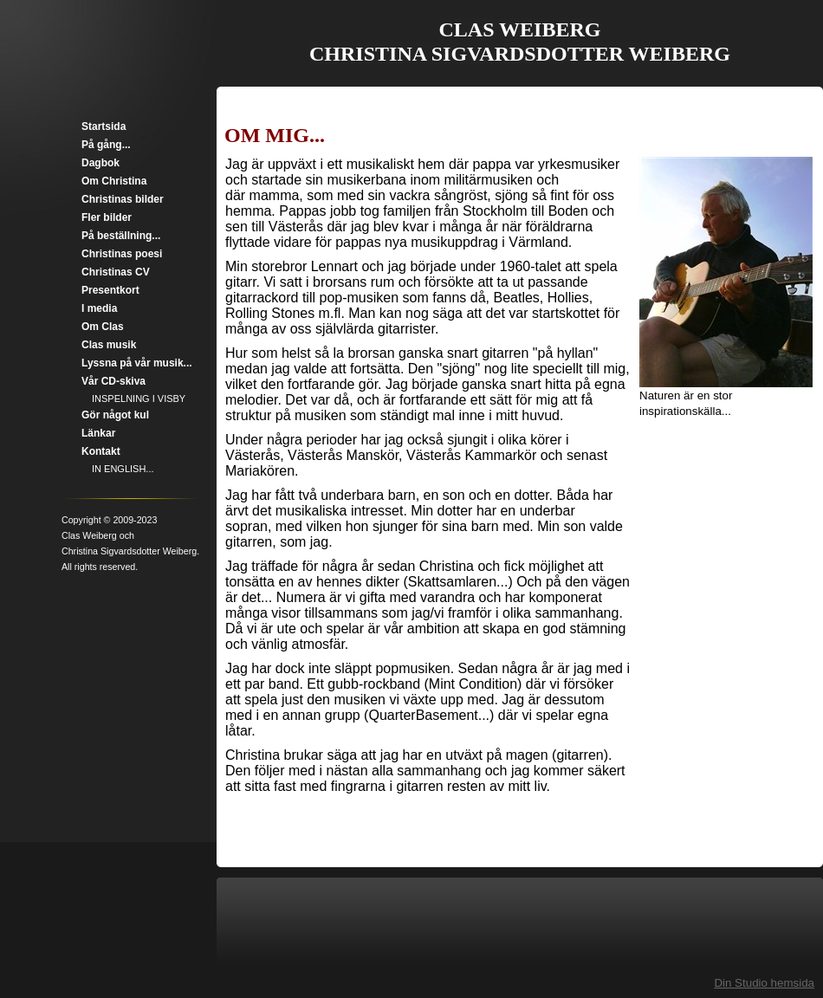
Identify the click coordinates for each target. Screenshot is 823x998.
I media (99, 308)
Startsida (103, 126)
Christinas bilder (122, 199)
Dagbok (100, 163)
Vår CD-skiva (113, 381)
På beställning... (120, 236)
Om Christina (113, 181)
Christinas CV (115, 272)
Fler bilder (106, 217)
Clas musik (108, 345)
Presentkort (110, 290)
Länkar (98, 433)
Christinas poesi (121, 254)
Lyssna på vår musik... (136, 363)
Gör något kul (115, 415)
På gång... (106, 145)
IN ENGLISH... (123, 468)
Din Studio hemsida (764, 982)
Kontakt (100, 451)
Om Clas (102, 327)
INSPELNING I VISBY (138, 398)
